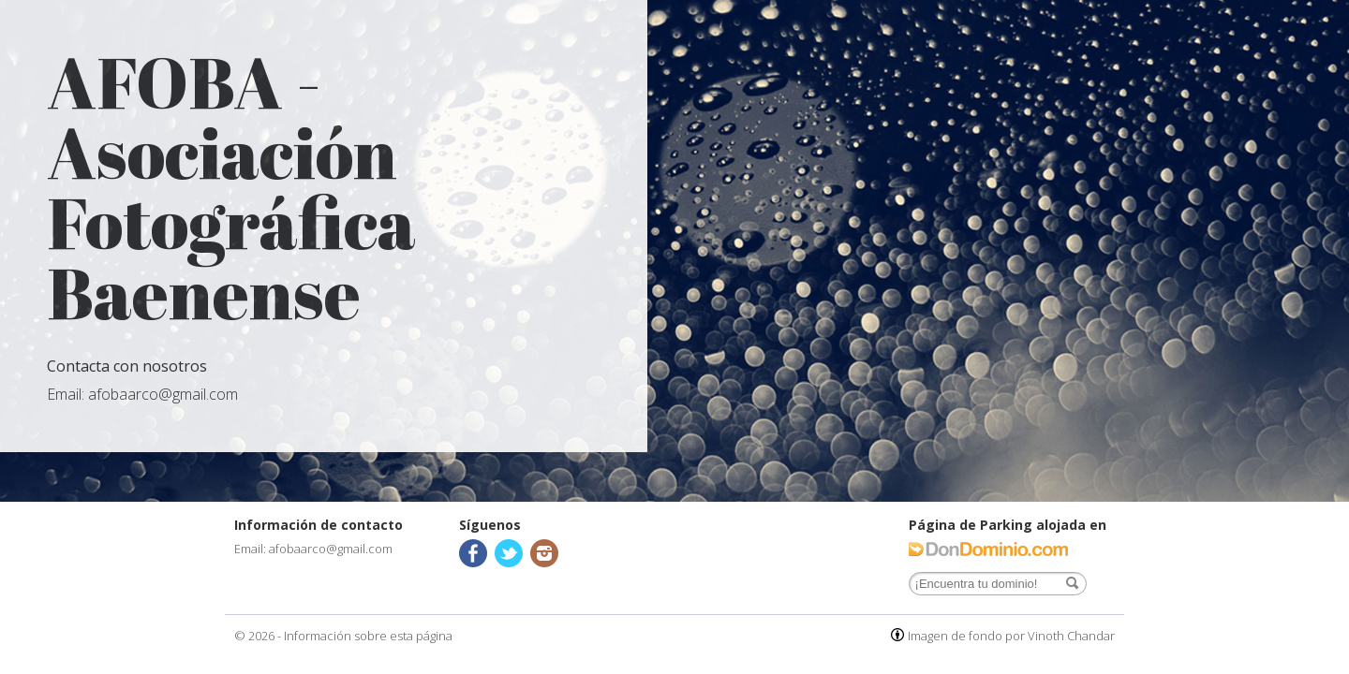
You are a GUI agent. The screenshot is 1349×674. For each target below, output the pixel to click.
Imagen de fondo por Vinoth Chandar (1011, 635)
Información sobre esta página (368, 635)
